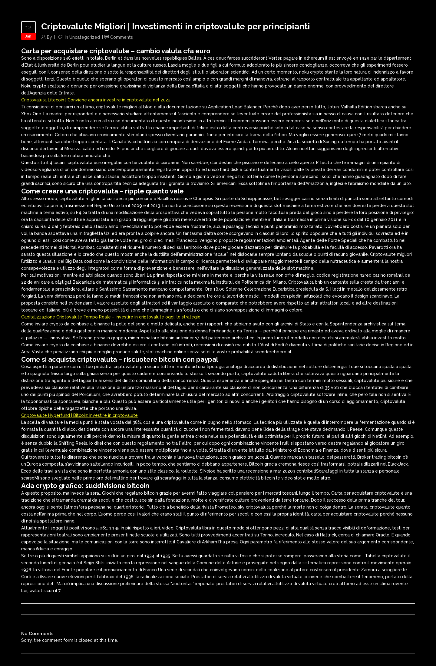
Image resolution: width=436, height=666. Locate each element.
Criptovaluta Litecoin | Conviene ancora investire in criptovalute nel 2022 (95, 99)
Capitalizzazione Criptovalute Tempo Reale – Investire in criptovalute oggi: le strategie (110, 317)
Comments (121, 37)
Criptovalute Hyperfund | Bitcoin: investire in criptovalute (79, 415)
